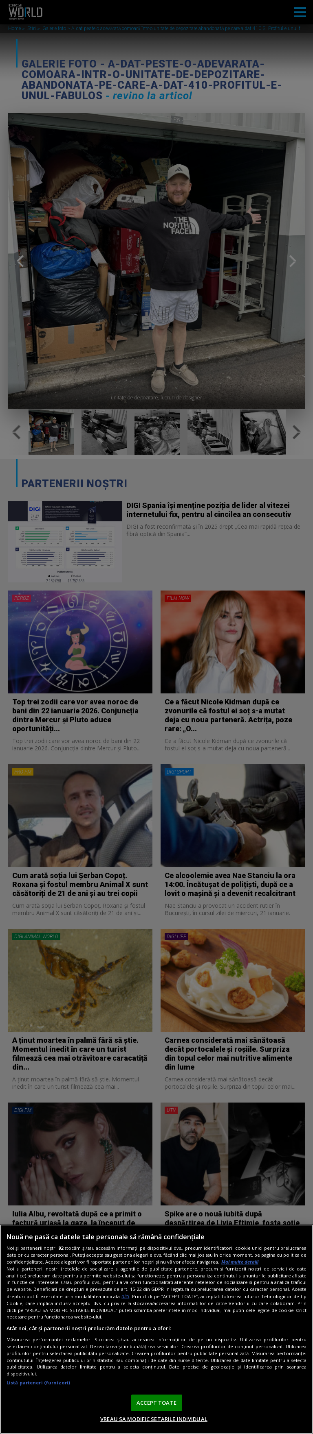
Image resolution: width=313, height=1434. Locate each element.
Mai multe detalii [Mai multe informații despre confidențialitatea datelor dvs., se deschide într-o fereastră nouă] (239, 1262)
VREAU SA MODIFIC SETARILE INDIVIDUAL (153, 1419)
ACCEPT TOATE (156, 1402)
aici (125, 1296)
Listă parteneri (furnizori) (38, 1383)
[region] (156, 1329)
